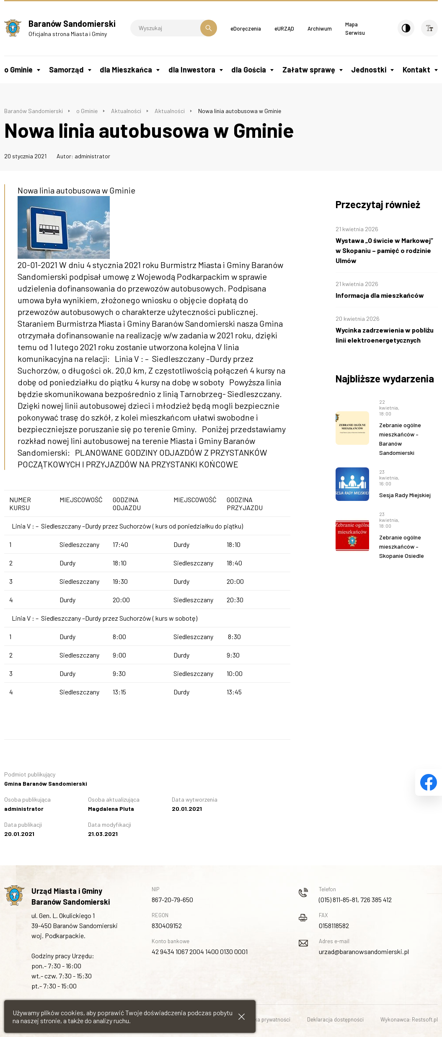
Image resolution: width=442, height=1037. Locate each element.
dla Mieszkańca (126, 69)
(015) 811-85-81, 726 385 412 (355, 899)
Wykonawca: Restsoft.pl (409, 1019)
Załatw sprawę (308, 69)
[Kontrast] (406, 28)
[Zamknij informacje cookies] (241, 1016)
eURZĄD (284, 28)
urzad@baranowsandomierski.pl (364, 951)
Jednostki (368, 69)
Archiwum (320, 28)
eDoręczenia (245, 28)
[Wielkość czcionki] (429, 28)
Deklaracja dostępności (335, 1019)
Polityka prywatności (265, 1019)
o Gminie (18, 69)
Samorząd (66, 69)
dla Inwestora (191, 69)
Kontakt (416, 69)
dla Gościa (248, 69)
